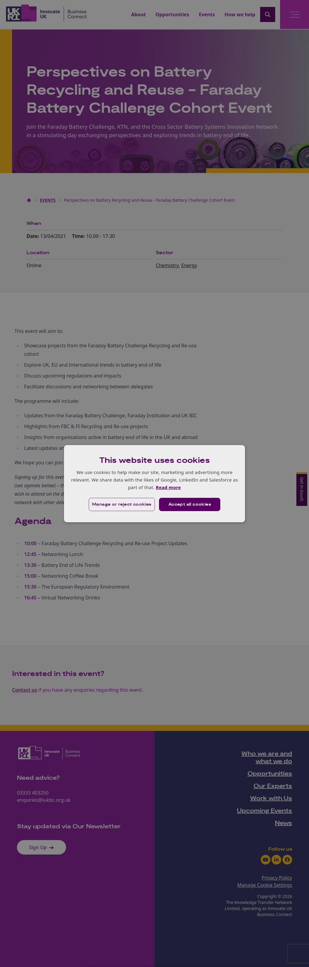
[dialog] (154, 483)
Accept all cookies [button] (189, 504)
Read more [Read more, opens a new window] (168, 487)
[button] (122, 504)
